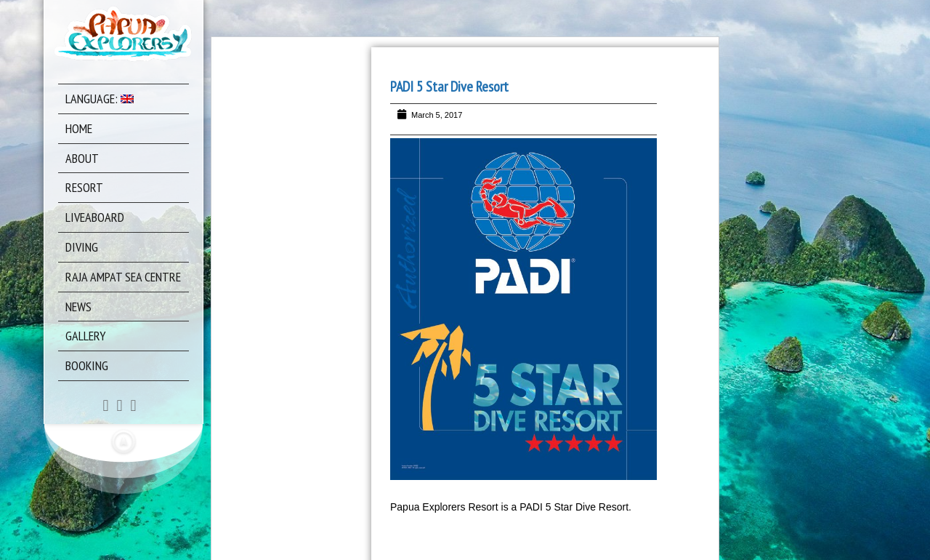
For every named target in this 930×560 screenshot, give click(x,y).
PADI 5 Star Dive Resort (449, 86)
